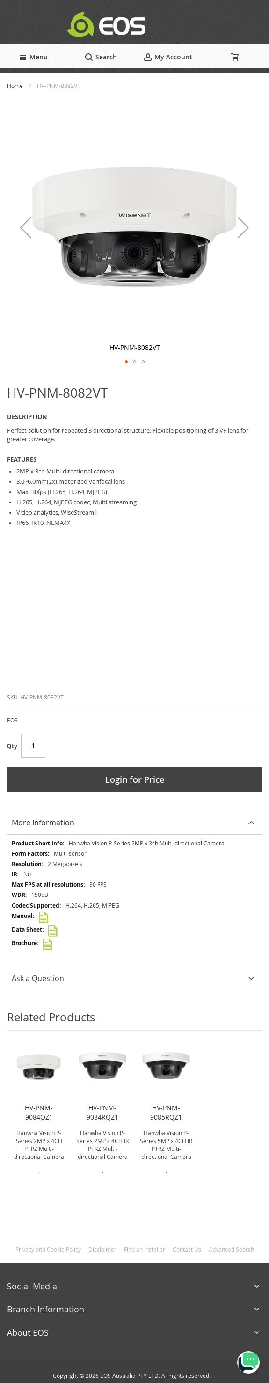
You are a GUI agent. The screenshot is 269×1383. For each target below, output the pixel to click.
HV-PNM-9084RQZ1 (102, 1112)
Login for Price (134, 779)
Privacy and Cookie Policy (48, 1249)
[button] (25, 227)
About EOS (28, 1332)
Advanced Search (231, 1249)
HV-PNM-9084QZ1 (39, 1112)
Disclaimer (102, 1249)
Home (15, 85)
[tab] (134, 823)
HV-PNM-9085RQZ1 (166, 1112)
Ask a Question (38, 978)
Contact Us (187, 1249)
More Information (43, 822)
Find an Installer (144, 1249)
